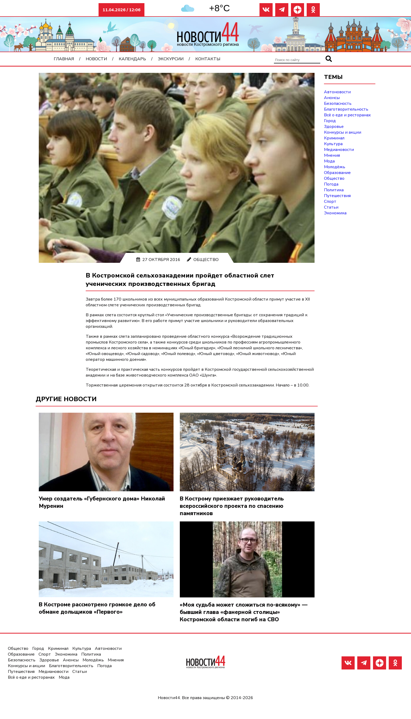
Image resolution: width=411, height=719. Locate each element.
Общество (206, 260)
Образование (337, 173)
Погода (331, 184)
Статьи (331, 207)
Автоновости (337, 92)
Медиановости (339, 149)
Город (330, 121)
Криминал (334, 138)
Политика (334, 190)
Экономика (335, 213)
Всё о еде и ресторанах (347, 115)
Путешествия (337, 196)
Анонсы (332, 98)
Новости (96, 59)
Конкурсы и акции (342, 132)
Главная (64, 59)
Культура (333, 144)
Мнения (332, 155)
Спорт (330, 201)
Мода (329, 161)
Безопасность (337, 103)
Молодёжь (334, 167)
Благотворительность (346, 109)
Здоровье (334, 126)
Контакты (207, 59)
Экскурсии (170, 59)
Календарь (132, 59)
